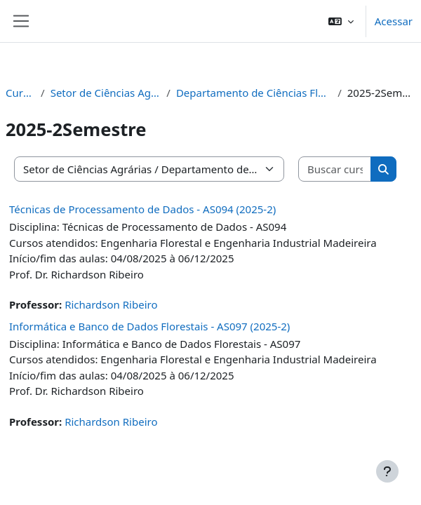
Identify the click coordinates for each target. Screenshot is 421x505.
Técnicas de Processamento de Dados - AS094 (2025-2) (142, 209)
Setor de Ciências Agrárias (106, 93)
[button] (341, 21)
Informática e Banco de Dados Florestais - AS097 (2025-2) (149, 326)
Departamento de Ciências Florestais (254, 93)
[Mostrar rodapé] (387, 471)
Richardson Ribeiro (111, 304)
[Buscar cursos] (335, 169)
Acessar (394, 21)
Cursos (20, 93)
